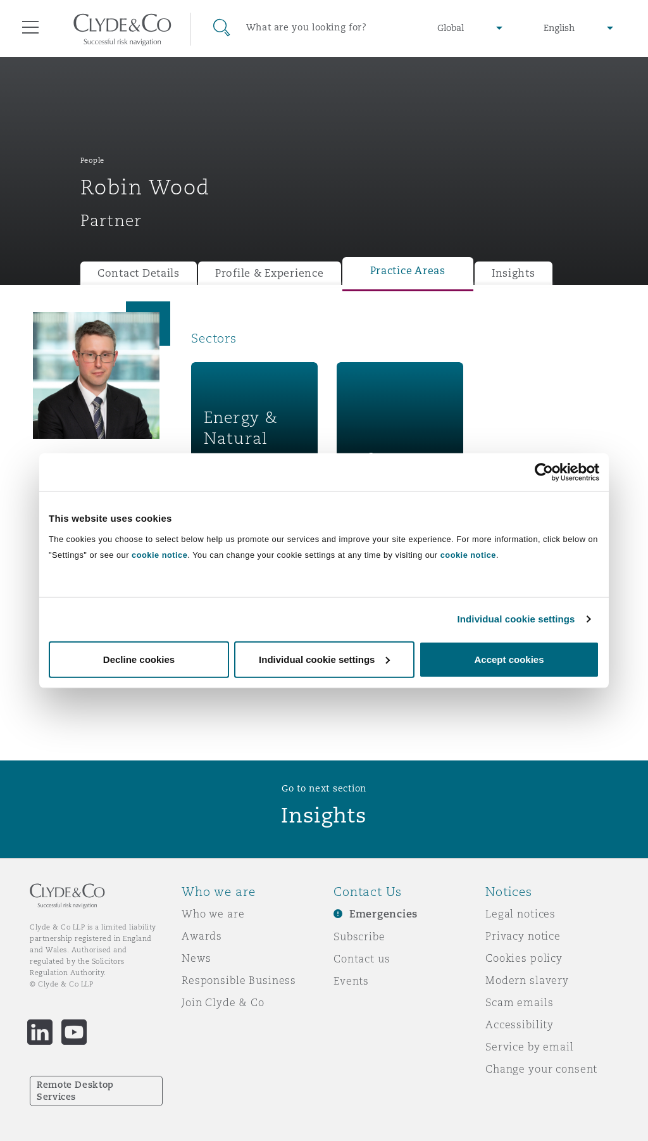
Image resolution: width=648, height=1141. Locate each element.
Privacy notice (523, 936)
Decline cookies (139, 658)
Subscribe (359, 936)
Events (351, 980)
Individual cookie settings (516, 619)
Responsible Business (239, 980)
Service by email (529, 1046)
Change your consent (541, 1068)
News (196, 958)
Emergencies (383, 914)
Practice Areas (408, 270)
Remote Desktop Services (75, 1090)
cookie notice (159, 554)
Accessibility (519, 1024)
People (92, 160)
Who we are (213, 913)
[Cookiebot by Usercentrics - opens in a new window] (544, 472)
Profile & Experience (269, 273)
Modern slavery (527, 980)
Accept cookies (509, 658)
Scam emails (519, 1002)
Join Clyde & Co (223, 1002)
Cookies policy (524, 958)
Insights (513, 273)
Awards (202, 936)
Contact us (361, 958)
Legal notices (520, 913)
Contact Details (138, 273)
